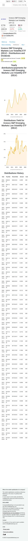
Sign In (8, 1)
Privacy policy (6, 529)
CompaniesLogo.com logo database (11, 513)
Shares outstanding (6, 44)
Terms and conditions (8, 532)
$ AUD (20, 1)
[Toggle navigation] (3, 5)
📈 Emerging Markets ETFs (9, 33)
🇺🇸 (14, 1)
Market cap (4, 42)
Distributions (16, 44)
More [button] (23, 44)
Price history (12, 42)
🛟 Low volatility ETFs (8, 35)
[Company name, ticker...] (19, 5)
